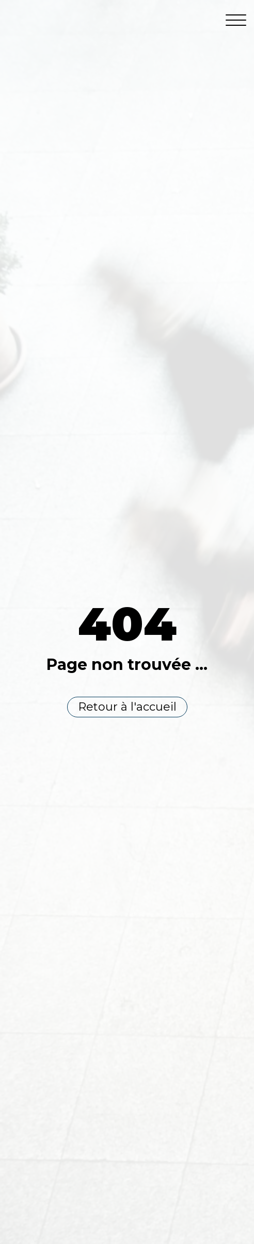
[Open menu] (236, 20)
